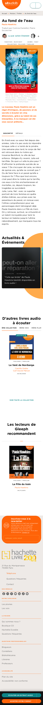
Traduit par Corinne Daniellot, (16, 28)
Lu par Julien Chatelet (18, 36)
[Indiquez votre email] (19, 538)
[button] (21, 695)
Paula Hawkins (9, 24)
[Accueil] (11, 5)
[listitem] (4, 594)
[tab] (8, 133)
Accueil (4, 13)
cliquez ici (25, 532)
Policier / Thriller (16, 13)
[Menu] (35, 5)
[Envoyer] (36, 538)
